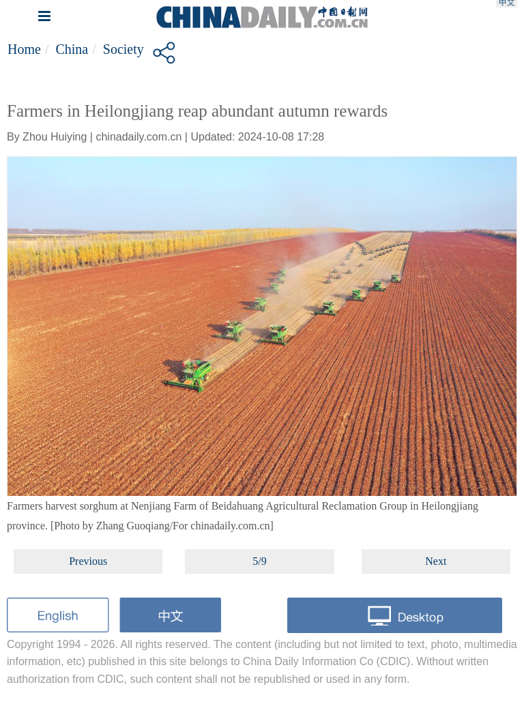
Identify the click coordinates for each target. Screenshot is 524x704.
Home (24, 49)
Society (123, 49)
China (71, 49)
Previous (88, 561)
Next (435, 561)
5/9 (259, 561)
